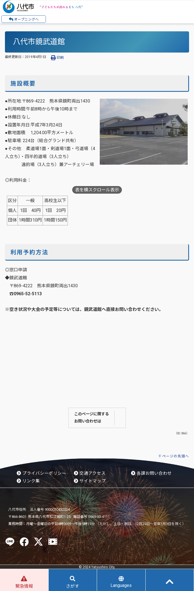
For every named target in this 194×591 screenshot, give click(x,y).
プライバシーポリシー (41, 473)
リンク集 (28, 481)
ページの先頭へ (175, 456)
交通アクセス (90, 473)
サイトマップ (90, 481)
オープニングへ (24, 19)
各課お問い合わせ (151, 473)
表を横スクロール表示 (97, 189)
